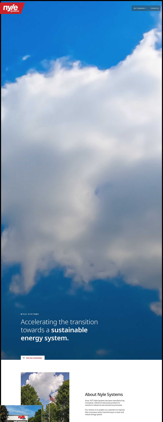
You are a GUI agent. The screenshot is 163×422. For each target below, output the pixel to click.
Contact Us (154, 8)
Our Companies (139, 8)
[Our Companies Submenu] (147, 8)
